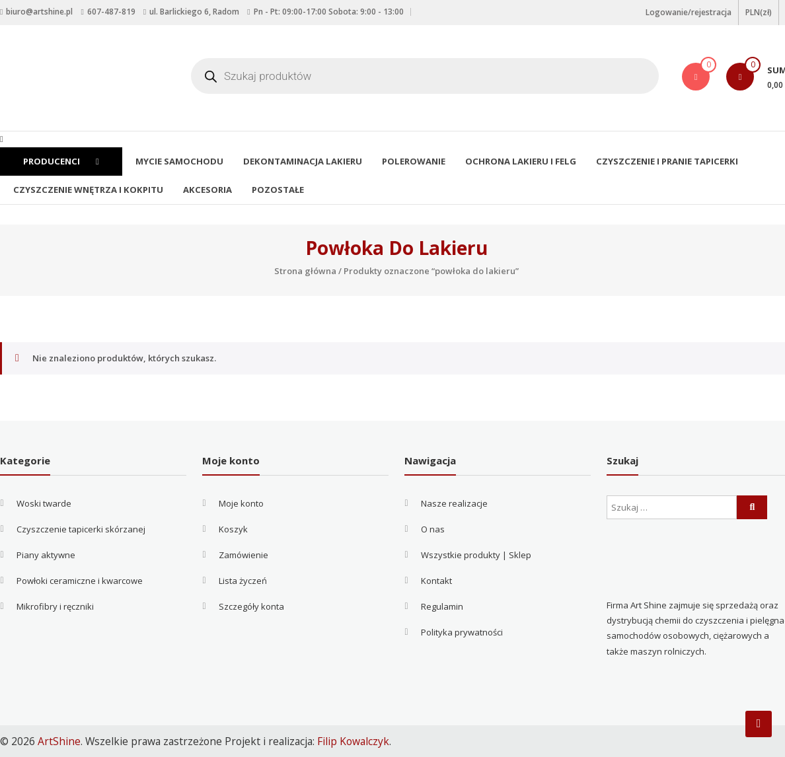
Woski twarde (44, 503)
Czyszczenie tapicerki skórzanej (81, 529)
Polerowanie (408, 161)
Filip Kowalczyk (353, 741)
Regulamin (442, 606)
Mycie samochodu (177, 161)
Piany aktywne (46, 555)
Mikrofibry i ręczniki (55, 606)
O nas (433, 529)
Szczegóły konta (251, 606)
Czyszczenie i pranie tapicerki (657, 161)
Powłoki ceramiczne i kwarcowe (80, 581)
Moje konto (241, 503)
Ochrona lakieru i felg (513, 161)
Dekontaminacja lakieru (299, 161)
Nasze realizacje (454, 503)
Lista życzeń (243, 581)
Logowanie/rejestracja (688, 12)
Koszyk (233, 529)
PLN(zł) (758, 12)
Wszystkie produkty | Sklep (476, 555)
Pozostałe (274, 190)
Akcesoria (204, 190)
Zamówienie (243, 555)
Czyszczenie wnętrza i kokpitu (87, 190)
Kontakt (436, 581)
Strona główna (305, 271)
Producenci (60, 161)
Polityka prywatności (462, 632)
